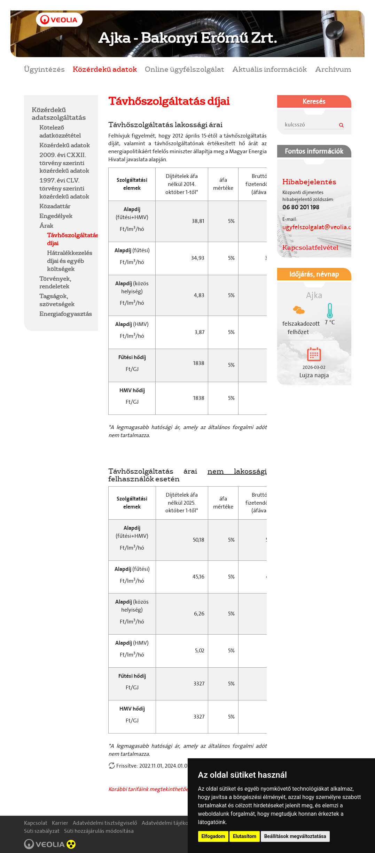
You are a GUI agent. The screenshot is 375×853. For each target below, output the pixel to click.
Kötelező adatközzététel (60, 131)
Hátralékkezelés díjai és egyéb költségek (69, 260)
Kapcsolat (35, 823)
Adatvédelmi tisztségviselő (105, 823)
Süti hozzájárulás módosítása (99, 831)
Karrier (60, 823)
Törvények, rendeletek (55, 282)
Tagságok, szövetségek (57, 300)
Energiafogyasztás (65, 313)
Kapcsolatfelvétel (310, 247)
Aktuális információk (269, 68)
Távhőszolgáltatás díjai (73, 239)
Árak (46, 225)
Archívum (333, 68)
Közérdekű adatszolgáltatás (59, 114)
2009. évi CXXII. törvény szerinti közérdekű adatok (64, 162)
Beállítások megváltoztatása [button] (295, 836)
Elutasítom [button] (244, 836)
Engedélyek (55, 215)
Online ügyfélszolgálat (184, 68)
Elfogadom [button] (213, 836)
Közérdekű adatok (105, 68)
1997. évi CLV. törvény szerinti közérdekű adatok (64, 188)
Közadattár (54, 206)
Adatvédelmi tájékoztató (171, 823)
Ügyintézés (44, 68)
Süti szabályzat (42, 831)
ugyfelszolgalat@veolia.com (321, 227)
